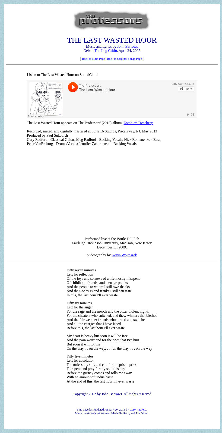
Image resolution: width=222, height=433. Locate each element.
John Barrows (127, 46)
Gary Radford (138, 409)
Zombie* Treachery (138, 123)
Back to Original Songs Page (124, 58)
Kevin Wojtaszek (124, 255)
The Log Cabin (106, 51)
